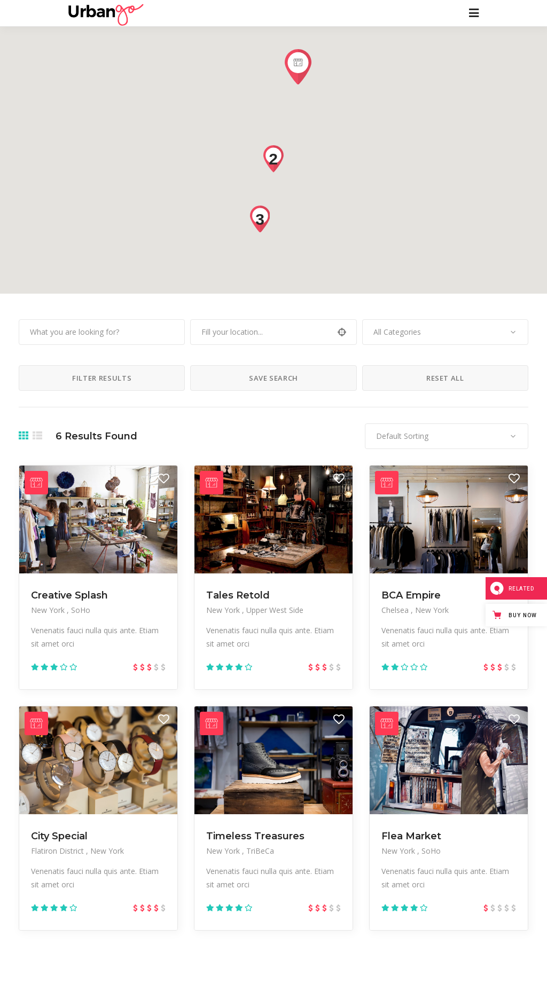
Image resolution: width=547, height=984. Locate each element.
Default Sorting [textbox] (402, 436)
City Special (59, 836)
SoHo (80, 610)
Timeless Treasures (255, 836)
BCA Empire (411, 595)
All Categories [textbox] (397, 332)
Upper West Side (274, 610)
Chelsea (396, 610)
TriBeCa (260, 851)
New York (49, 610)
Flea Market (411, 836)
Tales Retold (238, 595)
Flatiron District (58, 851)
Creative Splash (69, 595)
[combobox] (445, 332)
